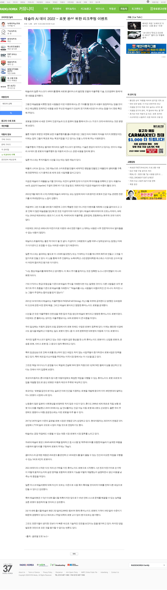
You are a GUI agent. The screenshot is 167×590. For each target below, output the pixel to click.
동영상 (22, 2)
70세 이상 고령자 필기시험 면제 (142, 181)
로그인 (163, 2)
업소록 (98, 2)
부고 (91, 2)
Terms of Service (34, 572)
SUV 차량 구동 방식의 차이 (140, 171)
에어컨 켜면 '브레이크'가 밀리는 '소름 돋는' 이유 (153, 24)
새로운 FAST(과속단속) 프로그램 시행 (145, 167)
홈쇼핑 (78, 2)
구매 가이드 (6, 139)
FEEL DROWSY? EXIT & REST (142, 177)
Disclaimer (59, 572)
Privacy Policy (47, 572)
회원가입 (155, 2)
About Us (22, 572)
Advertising (104, 572)
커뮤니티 (31, 2)
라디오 (15, 2)
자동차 (62, 2)
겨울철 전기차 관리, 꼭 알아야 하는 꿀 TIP (146, 110)
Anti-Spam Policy (72, 572)
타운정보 (40, 2)
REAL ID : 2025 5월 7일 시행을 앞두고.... (146, 174)
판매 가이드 (6, 144)
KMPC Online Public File (89, 572)
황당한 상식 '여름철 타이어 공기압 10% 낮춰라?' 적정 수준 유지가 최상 (147, 101)
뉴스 (8, 2)
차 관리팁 (5, 149)
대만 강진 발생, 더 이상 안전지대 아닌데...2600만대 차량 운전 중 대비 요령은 (146, 105)
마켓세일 (70, 2)
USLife (48, 2)
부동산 (55, 2)
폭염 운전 (133, 184)
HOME (2, 2)
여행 (85, 2)
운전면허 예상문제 (8, 159)
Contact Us (115, 572)
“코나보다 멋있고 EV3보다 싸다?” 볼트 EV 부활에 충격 (153, 35)
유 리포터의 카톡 (8, 154)
